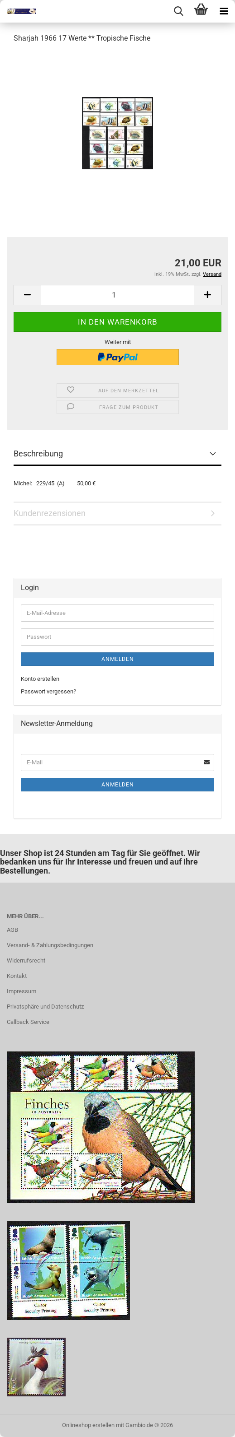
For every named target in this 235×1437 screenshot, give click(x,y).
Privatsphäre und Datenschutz (45, 1006)
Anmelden (117, 659)
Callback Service (28, 1021)
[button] (27, 295)
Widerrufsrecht (26, 960)
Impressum (21, 991)
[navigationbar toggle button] (223, 11)
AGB (12, 929)
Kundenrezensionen (50, 513)
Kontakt (17, 975)
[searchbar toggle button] (178, 11)
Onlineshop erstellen (88, 1425)
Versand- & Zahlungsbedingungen (50, 945)
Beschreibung (38, 453)
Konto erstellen (40, 678)
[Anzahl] (117, 295)
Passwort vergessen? (48, 691)
